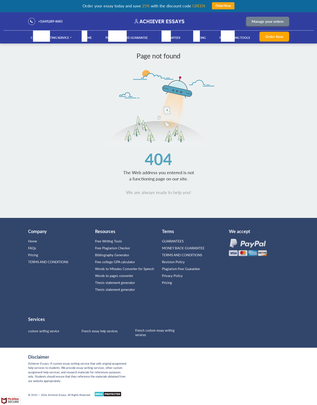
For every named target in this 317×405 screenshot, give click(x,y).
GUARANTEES (171, 37)
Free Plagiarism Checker (112, 248)
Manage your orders (268, 21)
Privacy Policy (172, 276)
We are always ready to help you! (158, 192)
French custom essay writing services (154, 333)
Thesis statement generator (115, 283)
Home (87, 37)
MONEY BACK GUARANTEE (183, 248)
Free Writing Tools (235, 37)
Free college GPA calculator (115, 262)
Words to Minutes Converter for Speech (124, 269)
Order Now (274, 36)
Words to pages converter (114, 276)
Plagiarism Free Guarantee (127, 37)
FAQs (32, 248)
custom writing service (43, 331)
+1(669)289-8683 (50, 21)
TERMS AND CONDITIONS (48, 262)
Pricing (200, 37)
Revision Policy (173, 262)
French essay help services (100, 331)
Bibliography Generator (112, 255)
